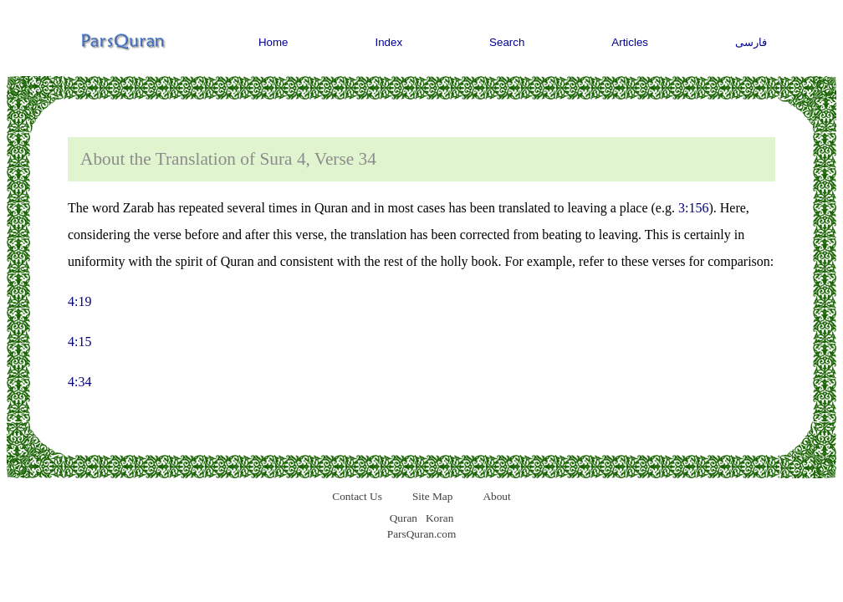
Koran (439, 518)
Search (506, 42)
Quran (403, 518)
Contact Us (357, 496)
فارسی (751, 42)
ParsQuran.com (422, 534)
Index (389, 42)
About (496, 496)
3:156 (693, 208)
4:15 (79, 341)
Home (273, 42)
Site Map (432, 496)
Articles (629, 42)
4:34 (79, 382)
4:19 (79, 301)
